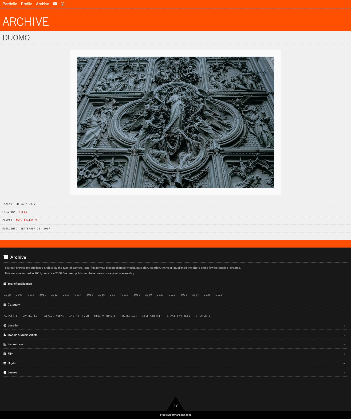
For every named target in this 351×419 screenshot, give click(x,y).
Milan (23, 212)
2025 (207, 294)
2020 (148, 294)
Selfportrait (152, 315)
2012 (54, 294)
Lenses (174, 372)
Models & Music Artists (174, 335)
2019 (137, 294)
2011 (42, 294)
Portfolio (10, 4)
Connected (30, 315)
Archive (42, 4)
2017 (113, 294)
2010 (31, 294)
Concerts (10, 315)
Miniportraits (104, 315)
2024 (195, 294)
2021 (160, 294)
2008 (7, 294)
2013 (66, 294)
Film (174, 353)
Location (174, 325)
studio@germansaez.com (175, 414)
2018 (125, 294)
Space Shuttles (178, 315)
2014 (78, 294)
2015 (90, 294)
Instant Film (79, 315)
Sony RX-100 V (26, 220)
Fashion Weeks (53, 315)
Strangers (202, 315)
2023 (184, 294)
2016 (101, 294)
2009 (19, 294)
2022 (172, 294)
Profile (26, 4)
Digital (174, 363)
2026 (219, 294)
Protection (129, 315)
